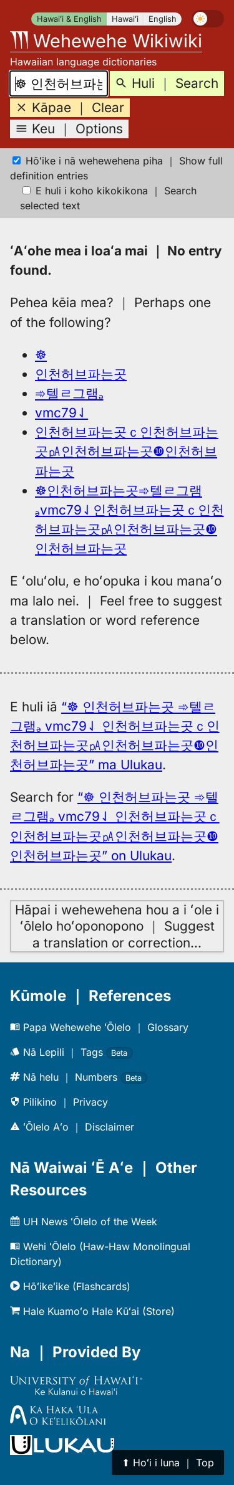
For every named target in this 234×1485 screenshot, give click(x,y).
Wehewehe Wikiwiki (106, 41)
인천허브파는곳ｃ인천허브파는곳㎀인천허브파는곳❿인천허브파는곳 (126, 451)
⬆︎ (168, 1462)
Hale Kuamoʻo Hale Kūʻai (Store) (92, 1311)
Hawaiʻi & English (69, 19)
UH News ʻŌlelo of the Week (83, 1221)
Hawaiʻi (125, 19)
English (163, 19)
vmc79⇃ (61, 412)
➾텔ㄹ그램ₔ (69, 393)
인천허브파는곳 (81, 374)
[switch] (208, 18)
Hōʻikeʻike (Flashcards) (70, 1286)
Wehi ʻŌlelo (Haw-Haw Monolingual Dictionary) (100, 1254)
